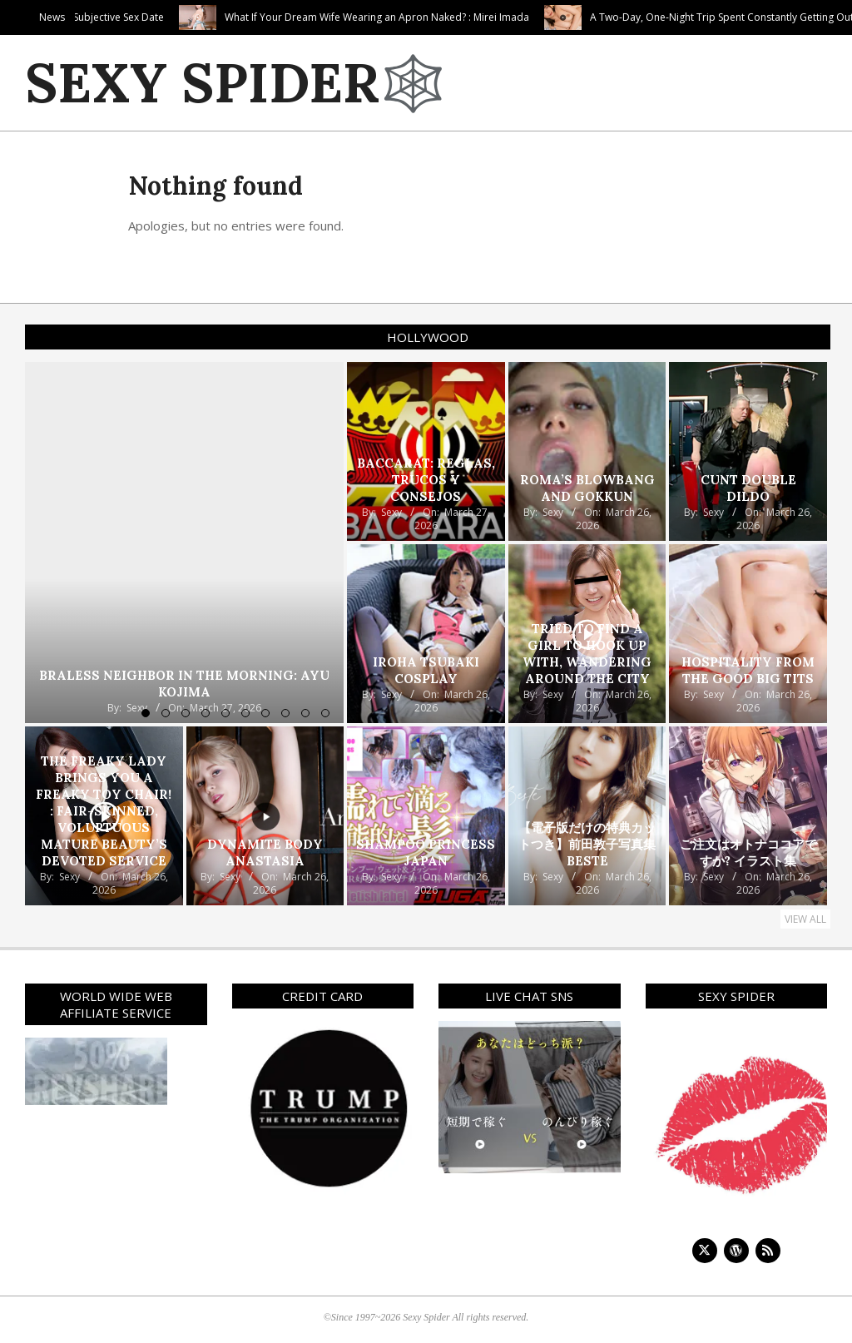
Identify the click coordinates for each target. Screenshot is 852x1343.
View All (805, 919)
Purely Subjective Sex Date (210, 17)
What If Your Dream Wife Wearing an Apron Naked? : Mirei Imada (484, 17)
